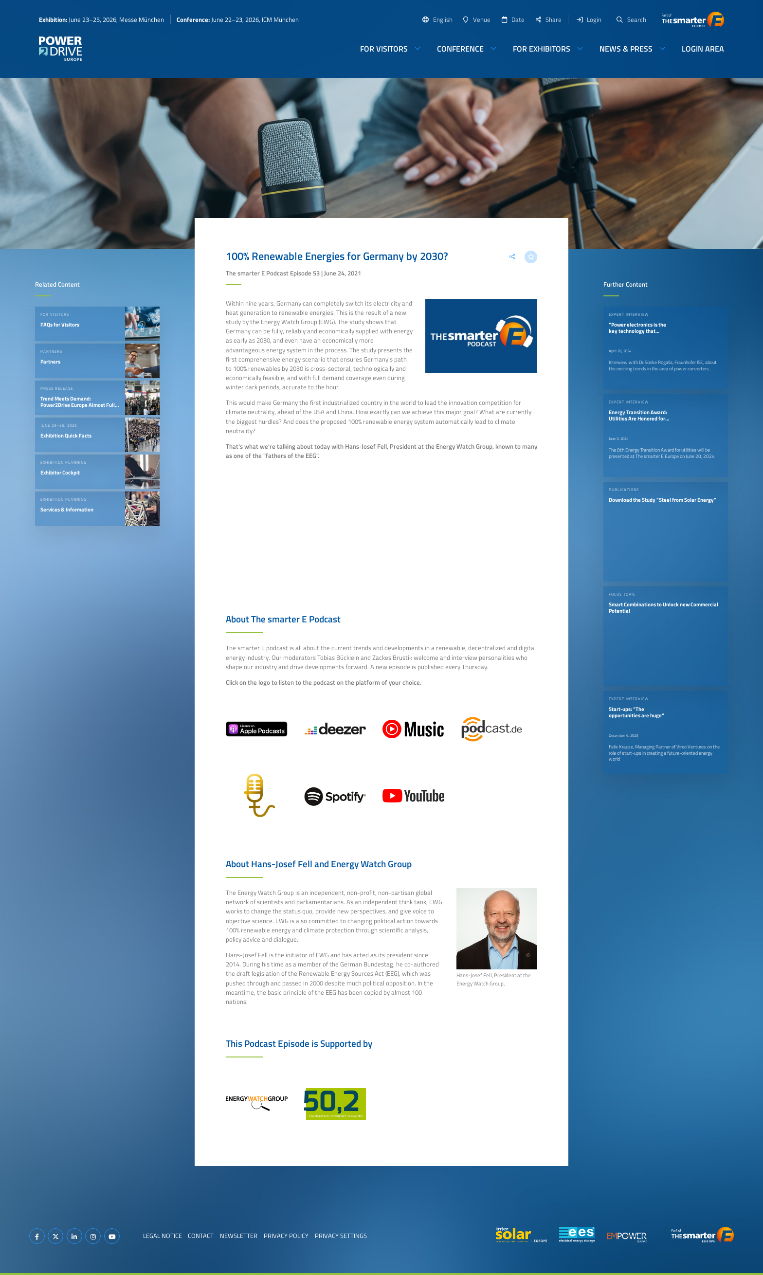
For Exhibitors (541, 49)
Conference (460, 49)
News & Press (626, 49)
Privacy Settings (341, 1235)
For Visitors (384, 49)
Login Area (703, 49)
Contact (201, 1235)
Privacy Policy (286, 1235)
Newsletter (238, 1235)
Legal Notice (162, 1235)
